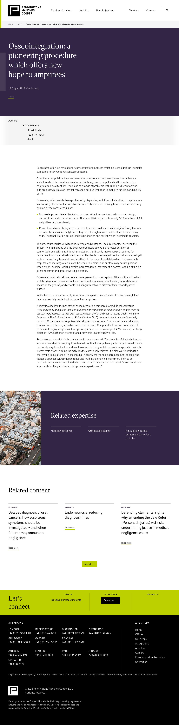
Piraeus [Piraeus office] (94, 651)
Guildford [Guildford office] (15, 638)
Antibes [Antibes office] (13, 651)
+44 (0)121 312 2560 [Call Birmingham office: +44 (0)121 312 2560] (73, 633)
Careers (152, 10)
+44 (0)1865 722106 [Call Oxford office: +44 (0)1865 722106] (46, 642)
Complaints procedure (76, 674)
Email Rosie (34, 130)
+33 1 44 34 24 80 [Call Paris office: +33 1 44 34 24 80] (71, 654)
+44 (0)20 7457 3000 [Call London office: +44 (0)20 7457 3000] (19, 633)
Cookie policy (43, 674)
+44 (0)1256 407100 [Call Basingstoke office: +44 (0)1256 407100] (46, 633)
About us (135, 10)
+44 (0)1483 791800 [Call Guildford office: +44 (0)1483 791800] (19, 642)
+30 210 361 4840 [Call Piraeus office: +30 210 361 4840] (98, 654)
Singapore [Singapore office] (15, 660)
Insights (85, 10)
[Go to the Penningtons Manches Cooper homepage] (24, 11)
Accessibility (58, 674)
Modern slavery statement (119, 674)
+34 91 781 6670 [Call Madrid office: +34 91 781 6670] (44, 654)
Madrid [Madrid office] (40, 651)
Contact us (111, 600)
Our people (141, 639)
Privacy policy (28, 674)
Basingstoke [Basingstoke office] (44, 629)
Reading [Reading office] (67, 638)
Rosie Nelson (31, 125)
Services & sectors (63, 10)
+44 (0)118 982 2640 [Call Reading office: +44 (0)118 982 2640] (73, 642)
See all (89, 563)
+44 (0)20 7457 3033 (35, 137)
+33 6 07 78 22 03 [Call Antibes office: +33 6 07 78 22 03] (17, 654)
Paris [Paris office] (65, 651)
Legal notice (14, 674)
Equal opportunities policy (150, 657)
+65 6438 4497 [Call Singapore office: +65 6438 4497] (16, 663)
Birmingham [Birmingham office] (70, 629)
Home (10, 24)
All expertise (142, 643)
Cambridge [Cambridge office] (96, 629)
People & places (107, 10)
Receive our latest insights (68, 599)
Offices (139, 634)
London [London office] (13, 629)
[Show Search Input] (167, 10)
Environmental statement (146, 674)
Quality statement (97, 674)
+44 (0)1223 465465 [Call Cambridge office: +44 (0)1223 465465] (100, 633)
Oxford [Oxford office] (40, 638)
